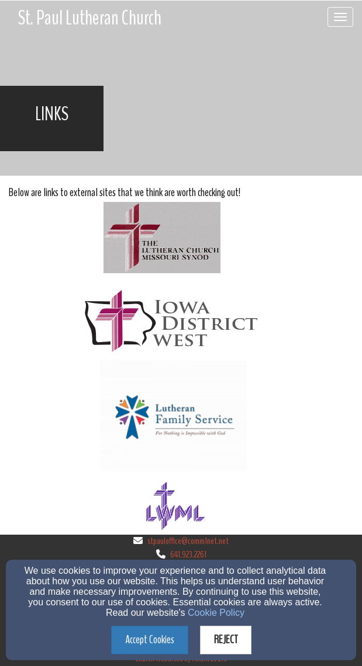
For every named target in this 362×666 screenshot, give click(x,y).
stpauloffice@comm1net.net (188, 541)
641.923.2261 (188, 554)
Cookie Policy (216, 613)
